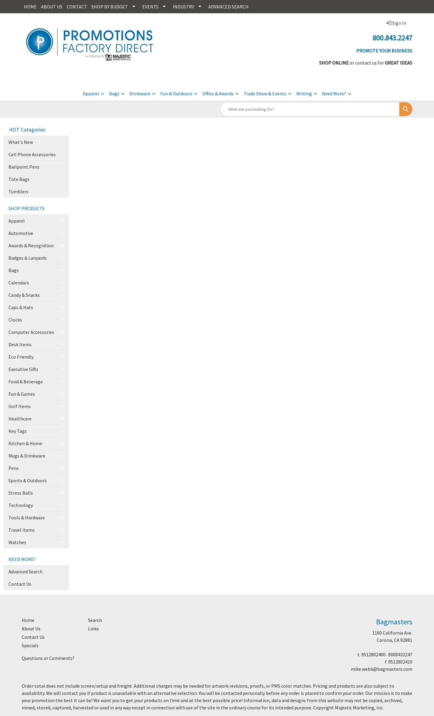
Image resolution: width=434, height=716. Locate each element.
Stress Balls (20, 493)
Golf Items (19, 406)
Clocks (15, 320)
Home (28, 620)
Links (93, 629)
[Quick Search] (310, 109)
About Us (31, 629)
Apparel (91, 93)
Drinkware (139, 93)
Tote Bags (19, 179)
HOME (30, 7)
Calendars (18, 283)
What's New (20, 142)
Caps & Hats (20, 307)
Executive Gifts (23, 369)
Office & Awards (218, 93)
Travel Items (21, 530)
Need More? (334, 93)
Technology (20, 505)
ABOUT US (51, 7)
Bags (114, 93)
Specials (30, 645)
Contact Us (19, 584)
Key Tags (17, 431)
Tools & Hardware (26, 518)
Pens (13, 468)
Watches (17, 542)
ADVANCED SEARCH (228, 7)
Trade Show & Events (265, 93)
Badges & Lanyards (27, 258)
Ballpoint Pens (23, 167)
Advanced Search (25, 572)
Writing (304, 93)
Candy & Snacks (24, 295)
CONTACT (77, 7)
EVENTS (150, 7)
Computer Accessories (31, 332)
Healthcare (20, 419)
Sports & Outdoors (27, 480)
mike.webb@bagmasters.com (381, 669)
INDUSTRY (183, 7)
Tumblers (18, 192)
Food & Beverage (25, 382)
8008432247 (400, 654)
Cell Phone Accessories (32, 154)
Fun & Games (21, 394)
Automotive (20, 233)
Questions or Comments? (48, 658)
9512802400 (373, 654)
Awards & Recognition (31, 245)
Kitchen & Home (25, 443)
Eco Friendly (20, 357)
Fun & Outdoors (176, 93)
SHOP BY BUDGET (109, 7)
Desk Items (20, 344)
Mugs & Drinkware (26, 456)
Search (95, 620)
